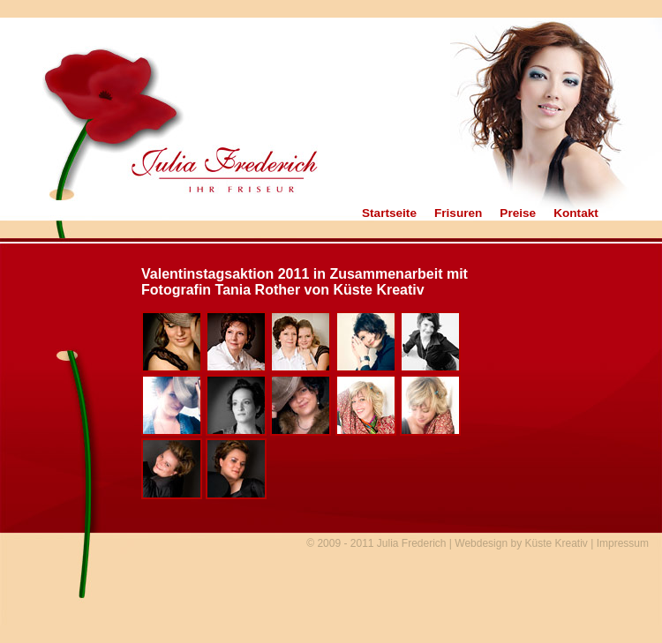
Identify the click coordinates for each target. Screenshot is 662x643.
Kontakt (575, 213)
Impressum (623, 543)
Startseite (389, 213)
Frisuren (458, 213)
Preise (518, 213)
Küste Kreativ (555, 543)
